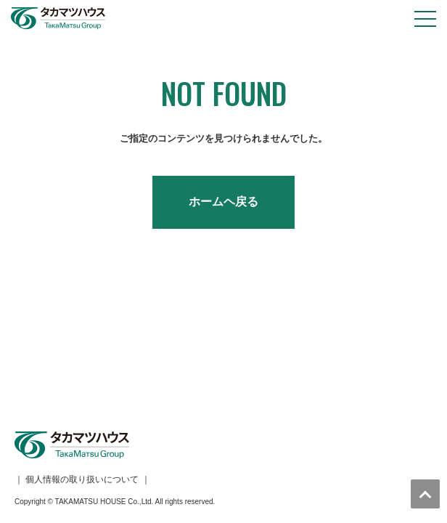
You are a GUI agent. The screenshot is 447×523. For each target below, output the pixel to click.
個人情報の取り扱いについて (82, 349)
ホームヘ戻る (223, 201)
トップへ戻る (425, 493)
